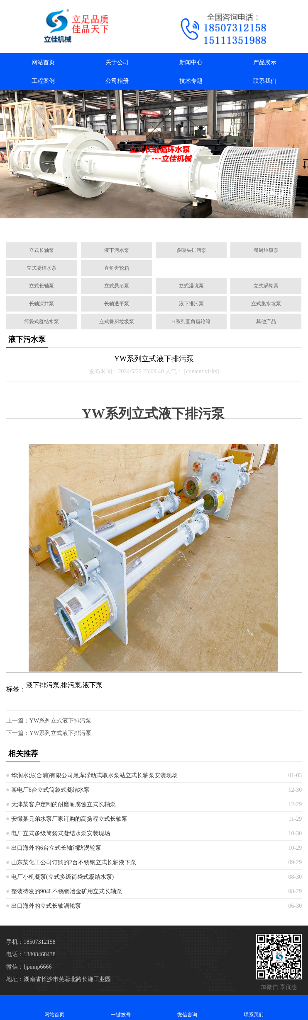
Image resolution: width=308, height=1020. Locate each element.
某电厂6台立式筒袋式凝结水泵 (50, 790)
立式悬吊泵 (116, 286)
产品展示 (264, 62)
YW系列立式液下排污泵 (60, 721)
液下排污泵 (191, 304)
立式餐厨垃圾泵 (116, 321)
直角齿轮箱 (116, 268)
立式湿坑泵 (191, 286)
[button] (117, 226)
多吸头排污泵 (191, 250)
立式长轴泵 (41, 250)
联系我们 (264, 81)
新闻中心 (191, 62)
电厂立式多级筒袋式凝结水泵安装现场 (60, 833)
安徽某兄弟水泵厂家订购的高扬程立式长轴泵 (69, 819)
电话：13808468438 (31, 954)
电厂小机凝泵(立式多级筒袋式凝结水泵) (62, 877)
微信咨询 (187, 1007)
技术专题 (191, 81)
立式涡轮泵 (266, 286)
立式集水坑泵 (266, 304)
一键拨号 (121, 1007)
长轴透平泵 (116, 304)
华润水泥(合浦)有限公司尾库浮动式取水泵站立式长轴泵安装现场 (94, 775)
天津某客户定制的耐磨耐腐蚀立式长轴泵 (63, 804)
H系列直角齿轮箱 (191, 321)
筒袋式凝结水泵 (41, 321)
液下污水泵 (116, 250)
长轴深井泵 (41, 304)
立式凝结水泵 (41, 268)
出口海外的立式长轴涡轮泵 (46, 906)
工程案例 (43, 81)
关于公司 (117, 62)
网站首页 (43, 62)
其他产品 (266, 321)
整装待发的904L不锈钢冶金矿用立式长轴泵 (66, 891)
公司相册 (117, 81)
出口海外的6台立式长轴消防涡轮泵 (56, 848)
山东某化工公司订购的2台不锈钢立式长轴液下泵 (73, 862)
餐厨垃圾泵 (266, 250)
